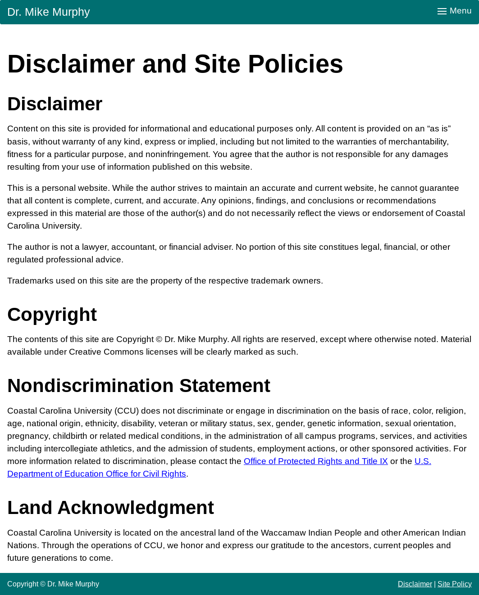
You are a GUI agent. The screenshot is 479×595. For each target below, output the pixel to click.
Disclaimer (415, 584)
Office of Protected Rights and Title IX (316, 461)
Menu (455, 10)
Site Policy (455, 584)
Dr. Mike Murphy (48, 11)
